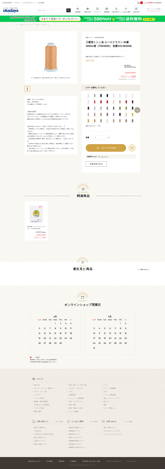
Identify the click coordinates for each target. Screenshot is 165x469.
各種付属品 (72, 395)
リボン (71, 391)
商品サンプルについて (75, 437)
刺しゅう (106, 401)
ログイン (18, 2)
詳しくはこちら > (103, 156)
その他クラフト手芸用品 (41, 405)
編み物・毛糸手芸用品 (41, 401)
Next (137, 110)
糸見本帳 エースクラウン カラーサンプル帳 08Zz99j (36, 227)
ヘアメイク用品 (39, 408)
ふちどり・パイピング (75, 388)
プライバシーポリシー (113, 461)
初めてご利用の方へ (40, 427)
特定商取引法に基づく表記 (91, 461)
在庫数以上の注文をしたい (77, 447)
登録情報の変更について (76, 441)
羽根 (105, 405)
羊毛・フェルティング (75, 401)
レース (106, 385)
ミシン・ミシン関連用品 (76, 398)
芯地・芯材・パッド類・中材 (78, 385)
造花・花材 (72, 405)
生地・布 (37, 385)
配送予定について (74, 434)
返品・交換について (40, 444)
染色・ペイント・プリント (112, 398)
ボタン (106, 391)
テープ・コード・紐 (40, 391)
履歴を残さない (145, 269)
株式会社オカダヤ (35, 461)
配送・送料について (40, 437)
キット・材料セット (110, 408)
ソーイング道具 (39, 398)
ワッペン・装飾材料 (110, 388)
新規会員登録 (8, 2)
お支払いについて (39, 441)
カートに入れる (109, 148)
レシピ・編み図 (73, 411)
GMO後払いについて (75, 444)
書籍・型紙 (37, 411)
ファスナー (37, 395)
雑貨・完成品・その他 (75, 408)
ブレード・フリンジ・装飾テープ (44, 388)
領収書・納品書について (76, 427)
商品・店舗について (110, 427)
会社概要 (50, 461)
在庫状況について (74, 431)
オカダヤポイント (29, 2)
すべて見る (59, 421)
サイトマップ (131, 461)
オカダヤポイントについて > (127, 79)
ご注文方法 (37, 431)
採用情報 (62, 461)
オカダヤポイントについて (112, 431)
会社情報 (41, 2)
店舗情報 (45, 362)
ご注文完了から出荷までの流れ (43, 434)
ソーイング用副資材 (110, 395)
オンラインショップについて (112, 434)
